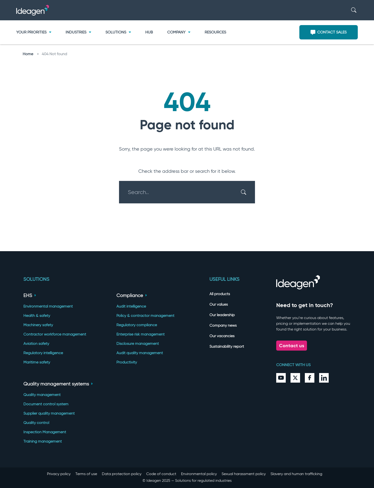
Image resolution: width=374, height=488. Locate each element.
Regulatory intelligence (43, 353)
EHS (29, 295)
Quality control (36, 422)
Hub (149, 32)
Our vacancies (221, 336)
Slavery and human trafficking (296, 474)
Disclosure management (137, 343)
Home (30, 54)
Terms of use (86, 474)
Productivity (126, 362)
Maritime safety (36, 362)
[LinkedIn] (324, 378)
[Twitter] (295, 378)
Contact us (291, 345)
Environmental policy (199, 474)
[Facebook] (309, 378)
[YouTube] (281, 378)
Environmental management (48, 306)
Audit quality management (139, 353)
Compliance (131, 295)
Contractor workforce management (54, 334)
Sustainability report (226, 346)
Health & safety (36, 315)
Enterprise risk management (140, 334)
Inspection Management (44, 432)
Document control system (45, 404)
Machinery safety (38, 325)
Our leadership (222, 315)
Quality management (42, 394)
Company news (223, 325)
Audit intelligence (131, 306)
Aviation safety (36, 343)
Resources (215, 32)
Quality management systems (58, 384)
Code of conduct (161, 474)
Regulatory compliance (136, 325)
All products (219, 294)
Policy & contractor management (145, 315)
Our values (218, 304)
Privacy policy (59, 474)
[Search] (354, 10)
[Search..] (184, 192)
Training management (42, 441)
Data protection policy (121, 474)
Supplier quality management (49, 413)
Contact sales (329, 32)
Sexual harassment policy (244, 474)
